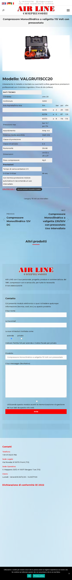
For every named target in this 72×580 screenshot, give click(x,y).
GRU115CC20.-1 (8, 189)
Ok (29, 576)
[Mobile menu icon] (68, 10)
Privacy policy (39, 576)
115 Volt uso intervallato (40, 199)
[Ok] (69, 573)
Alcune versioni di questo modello (29, 189)
